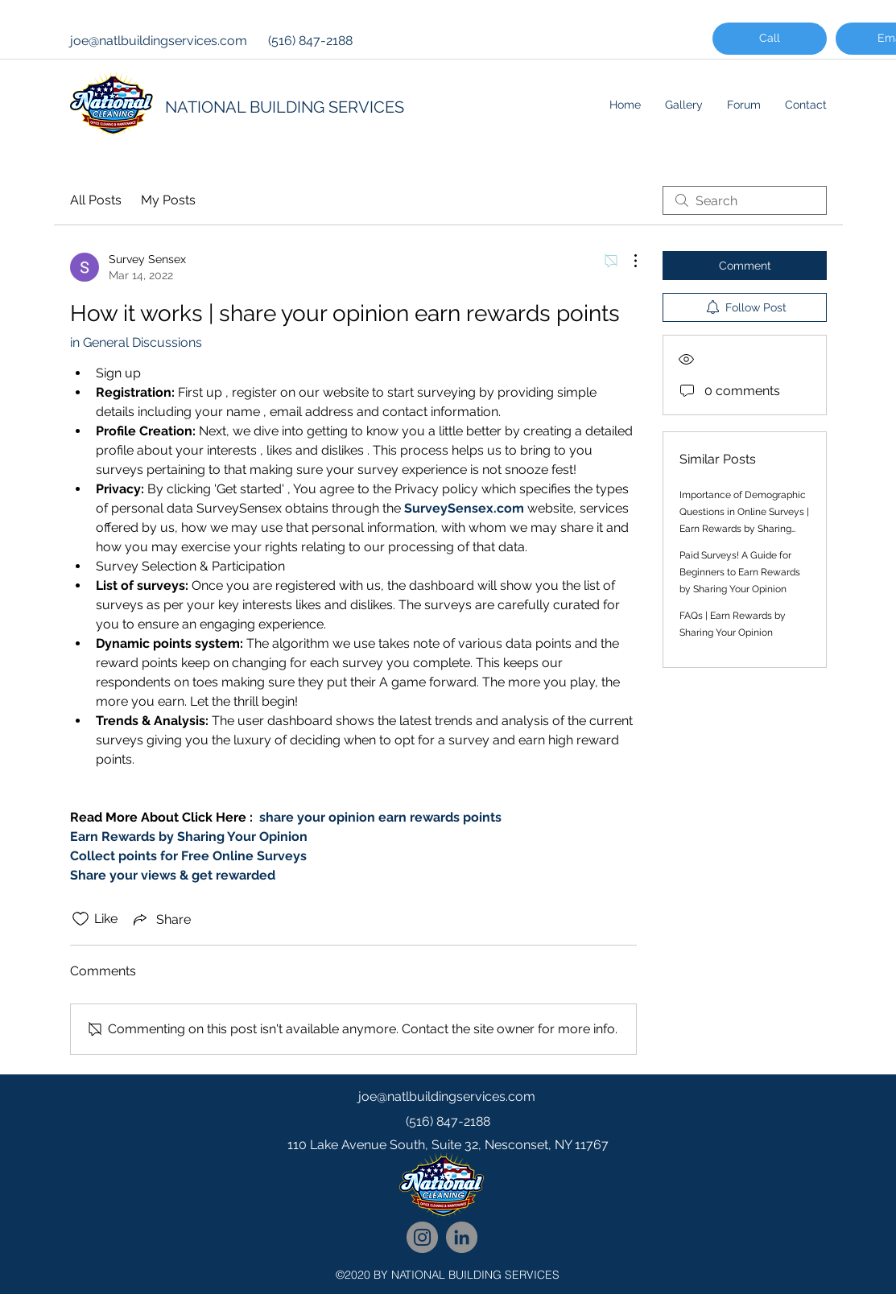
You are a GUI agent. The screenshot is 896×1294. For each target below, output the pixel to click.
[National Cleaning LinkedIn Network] (461, 1237)
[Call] (769, 39)
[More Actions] (627, 260)
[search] (745, 200)
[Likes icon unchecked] (80, 919)
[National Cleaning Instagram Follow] (422, 1237)
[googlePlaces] (448, 1177)
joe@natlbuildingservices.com (158, 40)
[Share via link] (160, 919)
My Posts (168, 200)
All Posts (96, 200)
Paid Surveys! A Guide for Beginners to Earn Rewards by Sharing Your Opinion (739, 572)
